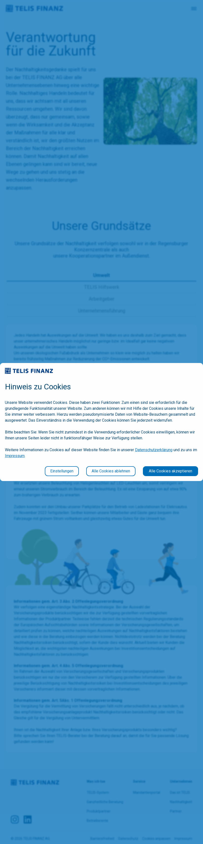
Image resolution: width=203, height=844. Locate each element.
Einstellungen (61, 471)
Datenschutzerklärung (153, 450)
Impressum (15, 455)
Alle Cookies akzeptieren (170, 471)
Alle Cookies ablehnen (111, 471)
